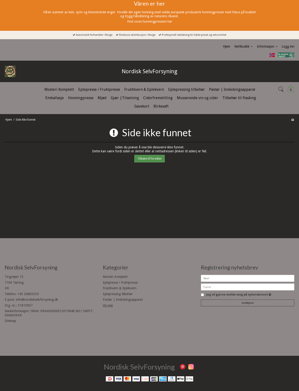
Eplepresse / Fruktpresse (120, 282)
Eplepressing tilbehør (118, 294)
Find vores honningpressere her (149, 21)
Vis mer (108, 305)
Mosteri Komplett (115, 277)
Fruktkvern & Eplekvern (119, 288)
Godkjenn (248, 302)
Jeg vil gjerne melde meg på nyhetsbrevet (238, 294)
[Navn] (247, 278)
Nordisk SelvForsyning (149, 71)
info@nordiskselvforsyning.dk (37, 299)
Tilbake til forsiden (149, 158)
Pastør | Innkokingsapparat (123, 299)
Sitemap (10, 321)
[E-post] (247, 287)
